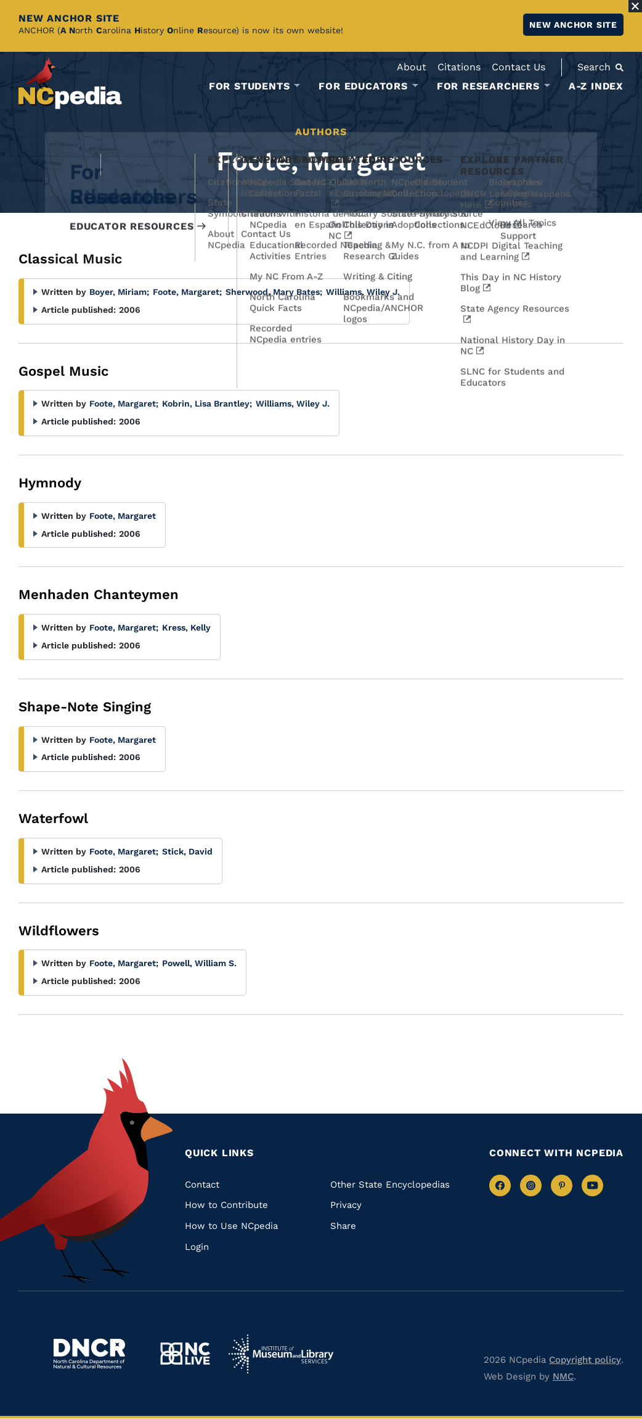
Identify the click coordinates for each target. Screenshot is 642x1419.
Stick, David (187, 851)
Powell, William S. (199, 963)
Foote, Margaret (187, 292)
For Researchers (488, 86)
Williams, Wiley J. (363, 292)
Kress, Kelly (186, 627)
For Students (249, 86)
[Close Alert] (635, 6)
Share (343, 1225)
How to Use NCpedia (231, 1225)
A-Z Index (596, 86)
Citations (459, 67)
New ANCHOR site (573, 25)
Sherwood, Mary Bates (274, 292)
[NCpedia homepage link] (70, 83)
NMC (563, 1376)
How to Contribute (226, 1204)
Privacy (346, 1204)
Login (197, 1246)
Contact (202, 1184)
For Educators (363, 86)
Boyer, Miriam (119, 292)
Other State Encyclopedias (390, 1184)
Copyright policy (585, 1359)
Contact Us (518, 67)
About (411, 67)
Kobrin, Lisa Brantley (207, 403)
